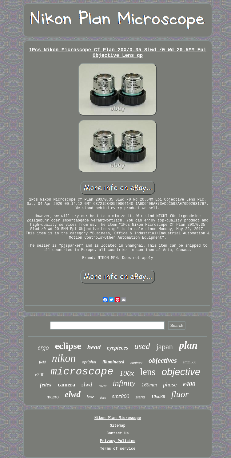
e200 (39, 374)
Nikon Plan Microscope (117, 418)
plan (188, 345)
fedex (46, 385)
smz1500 (189, 362)
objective (180, 371)
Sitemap (117, 426)
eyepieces (117, 348)
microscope (82, 372)
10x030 (158, 396)
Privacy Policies (117, 441)
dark (103, 397)
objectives (163, 360)
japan (164, 347)
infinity (124, 383)
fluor (180, 394)
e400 (189, 384)
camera (66, 385)
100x (127, 373)
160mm (149, 385)
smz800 (120, 396)
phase (170, 384)
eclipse (68, 346)
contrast (136, 363)
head (94, 347)
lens (147, 371)
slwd (87, 384)
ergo (43, 347)
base (90, 396)
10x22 (102, 386)
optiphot (89, 362)
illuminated (113, 361)
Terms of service (117, 449)
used (142, 346)
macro (53, 396)
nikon (64, 358)
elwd (73, 394)
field (42, 362)
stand (140, 397)
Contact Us (117, 433)
